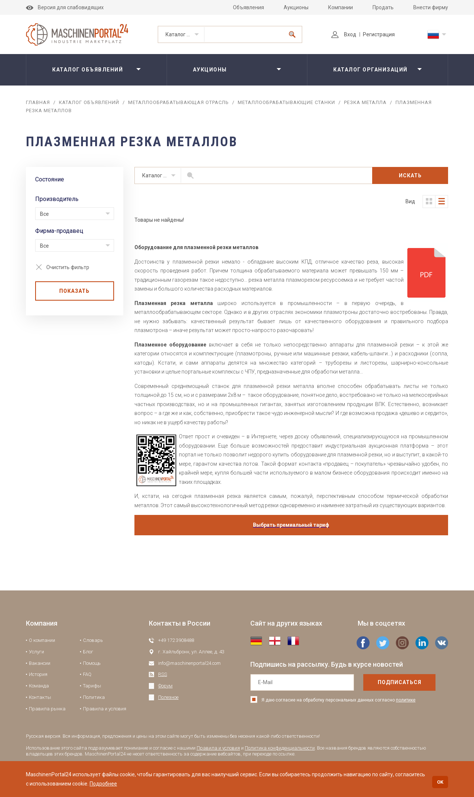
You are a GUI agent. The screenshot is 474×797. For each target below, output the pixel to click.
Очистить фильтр (67, 267)
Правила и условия (104, 708)
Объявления (248, 7)
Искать (410, 175)
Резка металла (365, 102)
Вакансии (39, 663)
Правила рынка (47, 708)
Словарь (93, 640)
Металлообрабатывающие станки (286, 102)
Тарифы (92, 686)
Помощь (92, 663)
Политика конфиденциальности (280, 748)
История (38, 674)
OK (440, 782)
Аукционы (296, 7)
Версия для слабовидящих (65, 7)
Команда (39, 686)
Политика (94, 697)
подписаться (399, 682)
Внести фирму (430, 7)
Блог (88, 651)
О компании (42, 640)
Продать (383, 7)
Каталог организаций (370, 70)
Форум (165, 686)
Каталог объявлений (185, 34)
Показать (74, 291)
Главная (38, 102)
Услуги (36, 651)
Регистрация (379, 34)
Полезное (168, 697)
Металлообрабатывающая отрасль (178, 102)
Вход (343, 34)
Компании (340, 7)
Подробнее (103, 784)
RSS (162, 674)
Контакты (40, 697)
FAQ (87, 674)
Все (44, 214)
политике (405, 700)
